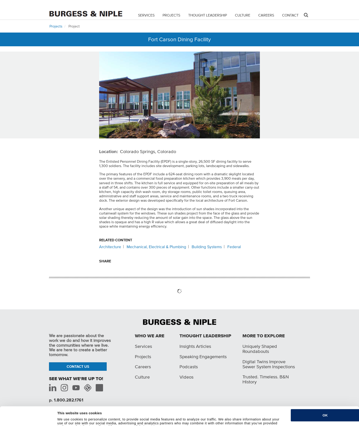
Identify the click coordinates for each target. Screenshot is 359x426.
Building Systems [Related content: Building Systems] (207, 247)
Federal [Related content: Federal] (234, 247)
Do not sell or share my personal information (94, 420)
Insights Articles (195, 346)
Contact (290, 15)
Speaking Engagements (203, 356)
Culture (242, 15)
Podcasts (189, 366)
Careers (266, 15)
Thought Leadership (207, 15)
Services (146, 15)
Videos (186, 376)
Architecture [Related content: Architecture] (110, 247)
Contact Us (78, 366)
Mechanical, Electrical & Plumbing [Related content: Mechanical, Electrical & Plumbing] (156, 247)
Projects (171, 15)
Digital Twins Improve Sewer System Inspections (268, 364)
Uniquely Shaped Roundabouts (259, 349)
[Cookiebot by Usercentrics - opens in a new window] (27, 419)
